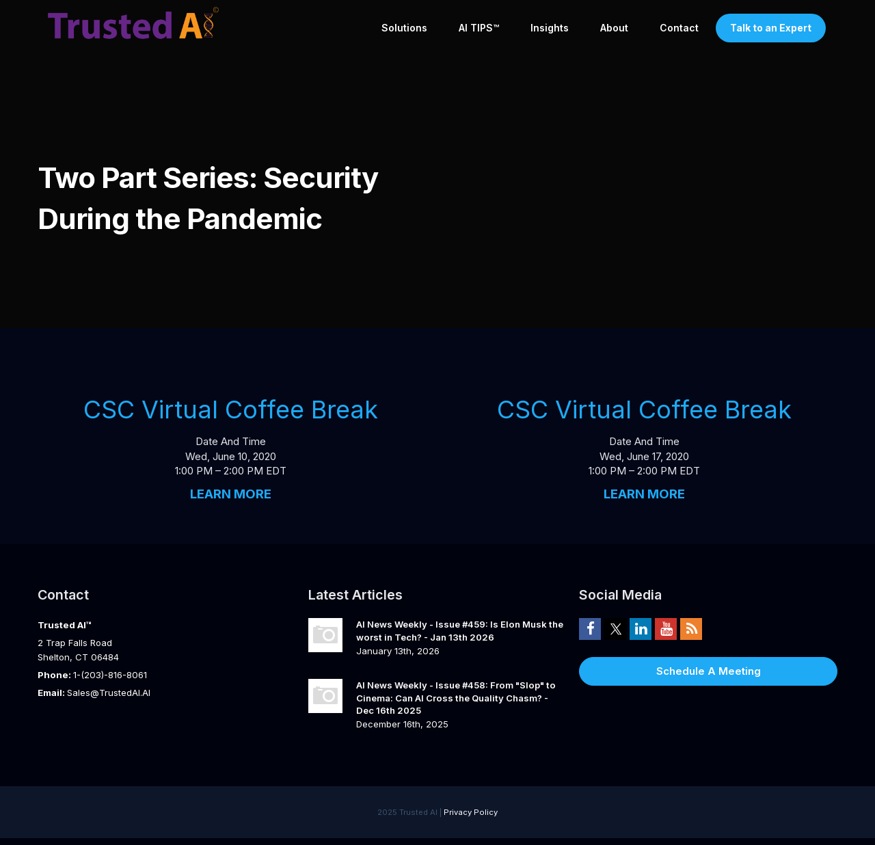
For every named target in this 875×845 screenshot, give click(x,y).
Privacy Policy (471, 812)
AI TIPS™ (479, 27)
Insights (549, 27)
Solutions (404, 27)
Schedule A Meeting (708, 671)
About (614, 27)
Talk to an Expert (770, 27)
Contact (679, 27)
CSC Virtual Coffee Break (230, 409)
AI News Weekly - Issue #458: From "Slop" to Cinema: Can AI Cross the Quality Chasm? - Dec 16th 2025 (456, 698)
